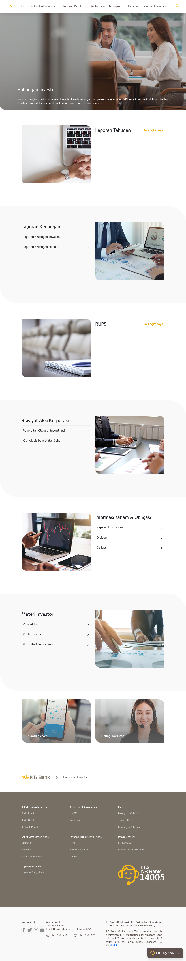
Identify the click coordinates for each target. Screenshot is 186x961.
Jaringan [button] (116, 6)
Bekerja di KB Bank (128, 813)
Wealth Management (33, 856)
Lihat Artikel (124, 842)
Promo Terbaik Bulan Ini (131, 849)
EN (22, 6)
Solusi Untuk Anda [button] (45, 6)
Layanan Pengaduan (33, 872)
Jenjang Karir (125, 820)
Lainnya (74, 856)
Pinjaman (26, 849)
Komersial (75, 820)
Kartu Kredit (28, 813)
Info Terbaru (97, 6)
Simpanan (27, 842)
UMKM (73, 813)
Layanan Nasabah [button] (156, 6)
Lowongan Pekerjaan (129, 827)
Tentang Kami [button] (74, 6)
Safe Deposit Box (79, 849)
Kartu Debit (28, 820)
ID (10, 6)
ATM (72, 842)
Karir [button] (133, 6)
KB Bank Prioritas (31, 827)
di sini (113, 945)
